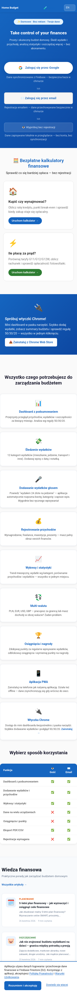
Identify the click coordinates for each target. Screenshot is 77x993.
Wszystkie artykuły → (14, 884)
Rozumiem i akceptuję (22, 985)
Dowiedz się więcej (57, 984)
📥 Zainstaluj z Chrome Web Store (31, 342)
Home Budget (10, 7)
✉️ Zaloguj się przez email (38, 98)
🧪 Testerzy (51, 7)
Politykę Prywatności (41, 973)
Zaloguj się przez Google (38, 68)
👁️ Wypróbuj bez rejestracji (38, 127)
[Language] (69, 7)
